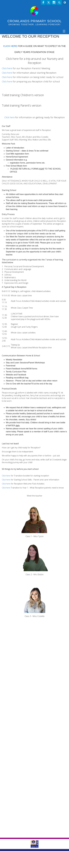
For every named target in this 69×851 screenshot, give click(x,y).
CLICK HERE (10, 82)
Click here (12, 95)
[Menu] (64, 31)
